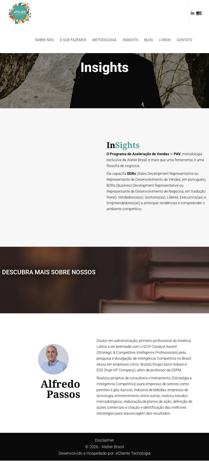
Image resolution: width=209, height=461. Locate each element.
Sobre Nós (44, 40)
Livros (165, 40)
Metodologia (104, 40)
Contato (184, 40)
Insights (130, 40)
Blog (148, 40)
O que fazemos (73, 40)
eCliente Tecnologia (133, 453)
